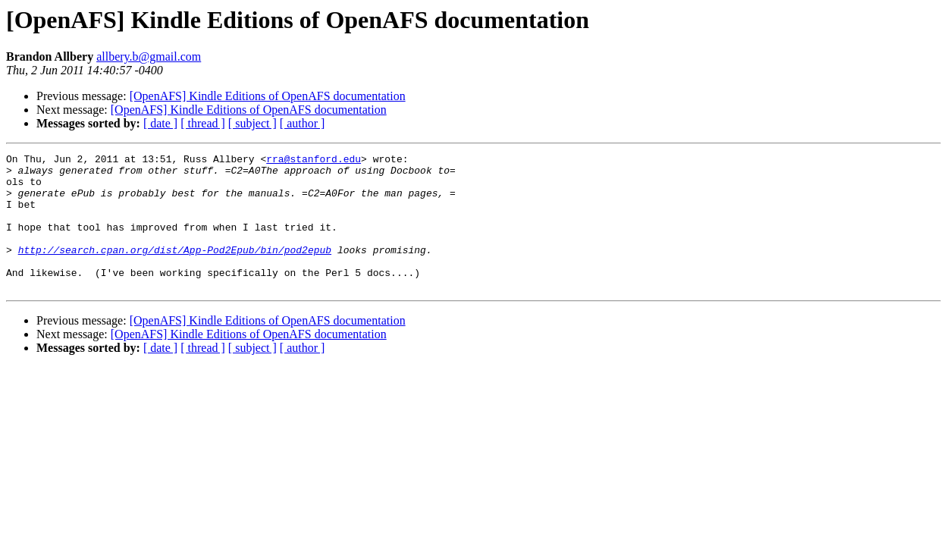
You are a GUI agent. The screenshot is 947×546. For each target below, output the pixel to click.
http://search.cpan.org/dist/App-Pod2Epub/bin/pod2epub (174, 270)
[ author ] (302, 123)
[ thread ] (202, 123)
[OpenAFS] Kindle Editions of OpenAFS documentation (268, 95)
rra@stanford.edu (313, 161)
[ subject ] (252, 123)
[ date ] (160, 123)
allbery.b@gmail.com (148, 56)
